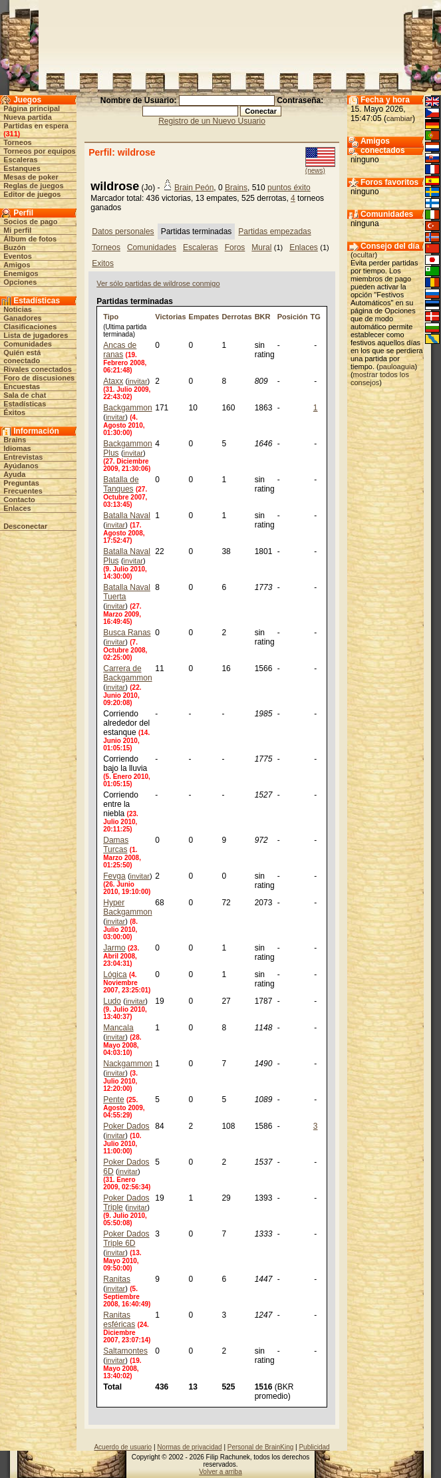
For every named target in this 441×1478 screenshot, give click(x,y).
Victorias (170, 317)
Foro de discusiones (38, 378)
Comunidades (27, 344)
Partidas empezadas (274, 231)
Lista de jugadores (35, 335)
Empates (204, 317)
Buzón (14, 247)
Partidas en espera (36, 126)
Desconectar (25, 526)
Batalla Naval (126, 515)
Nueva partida (27, 117)
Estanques (22, 168)
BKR (263, 317)
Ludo (112, 1001)
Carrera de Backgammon (127, 673)
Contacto (19, 500)
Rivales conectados (37, 369)
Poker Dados (126, 1126)
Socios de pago (30, 221)
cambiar (399, 118)
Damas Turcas (115, 844)
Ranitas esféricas (119, 1319)
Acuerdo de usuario (123, 1447)
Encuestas (21, 386)
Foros (235, 247)
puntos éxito (289, 187)
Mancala (118, 1027)
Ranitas (116, 1279)
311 (12, 134)
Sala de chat (24, 395)
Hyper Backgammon (127, 907)
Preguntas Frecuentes (23, 487)
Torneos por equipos (39, 151)
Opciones (20, 282)
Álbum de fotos (30, 239)
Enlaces (17, 508)
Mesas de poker (31, 177)
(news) (315, 170)
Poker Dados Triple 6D (126, 1238)
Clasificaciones (30, 327)
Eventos (17, 256)
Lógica (114, 974)
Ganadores (22, 318)
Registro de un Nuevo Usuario (211, 121)
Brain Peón (194, 187)
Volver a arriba (220, 1471)
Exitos (103, 263)
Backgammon (127, 407)
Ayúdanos (21, 466)
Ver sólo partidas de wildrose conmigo (158, 283)
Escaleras (20, 160)
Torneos (17, 142)
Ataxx (113, 381)
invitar (137, 381)
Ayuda (14, 474)
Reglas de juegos (33, 186)
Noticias (17, 309)
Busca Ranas (126, 632)
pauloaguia (397, 366)
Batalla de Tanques (120, 484)
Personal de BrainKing (260, 1447)
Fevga (114, 876)
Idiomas (17, 448)
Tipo (110, 317)
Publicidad (314, 1447)
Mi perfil (17, 230)
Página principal (31, 108)
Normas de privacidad (189, 1447)
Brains (14, 440)
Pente (113, 1099)
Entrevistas (23, 457)
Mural (261, 247)
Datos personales (123, 231)
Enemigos (21, 273)
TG (316, 317)
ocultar (364, 255)
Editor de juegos (32, 194)
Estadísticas (24, 404)
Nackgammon (127, 1063)
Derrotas (236, 317)
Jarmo (114, 948)
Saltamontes (125, 1351)
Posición (292, 317)
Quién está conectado (22, 357)
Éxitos (14, 412)
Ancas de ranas (119, 350)
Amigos (16, 265)
